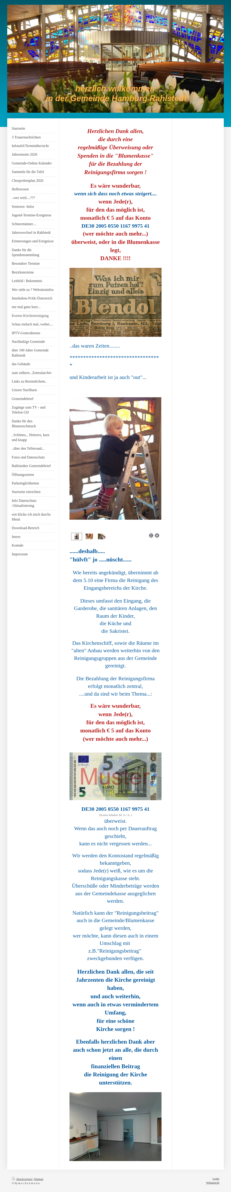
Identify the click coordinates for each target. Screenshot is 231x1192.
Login (216, 1178)
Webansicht (212, 1182)
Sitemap (38, 1179)
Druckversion (22, 1179)
